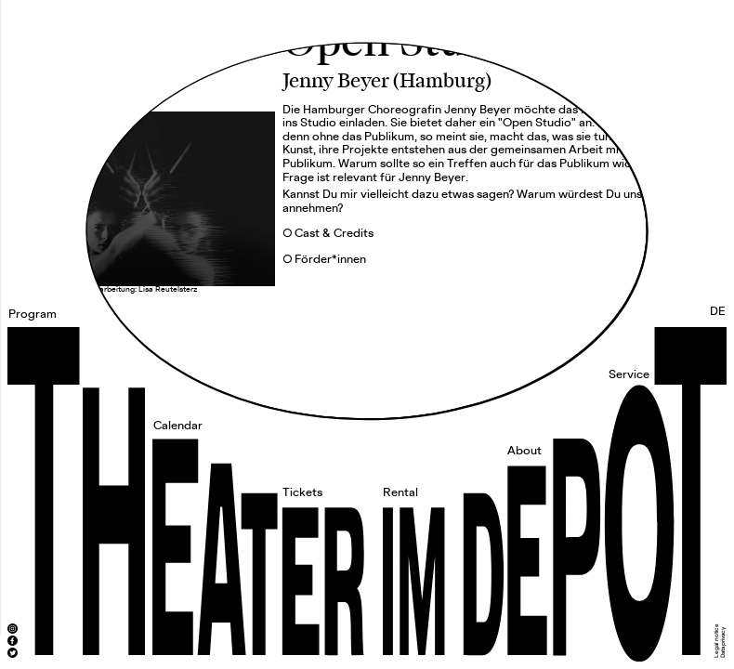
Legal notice (716, 640)
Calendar (178, 426)
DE (718, 312)
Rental (400, 493)
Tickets (302, 493)
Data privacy (723, 642)
